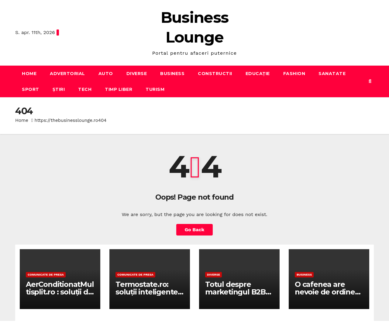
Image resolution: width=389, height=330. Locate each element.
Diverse (136, 73)
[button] (370, 81)
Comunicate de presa (46, 274)
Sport (30, 89)
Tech (84, 89)
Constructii (215, 73)
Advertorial (67, 73)
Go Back (195, 229)
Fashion (294, 73)
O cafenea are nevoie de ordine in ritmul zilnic (325, 292)
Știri (59, 89)
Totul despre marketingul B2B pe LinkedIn (235, 292)
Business (172, 73)
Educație (258, 73)
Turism (155, 89)
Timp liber (118, 89)
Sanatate (332, 73)
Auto (105, 73)
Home (29, 73)
